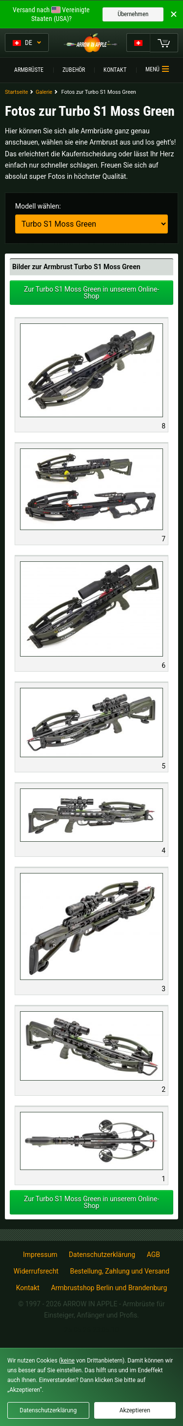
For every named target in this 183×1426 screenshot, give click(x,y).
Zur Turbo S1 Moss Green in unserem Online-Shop (91, 292)
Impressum (40, 1254)
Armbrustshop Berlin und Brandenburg (109, 1288)
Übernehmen (133, 14)
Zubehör (73, 69)
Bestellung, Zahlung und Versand (119, 1271)
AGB (153, 1254)
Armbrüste (28, 69)
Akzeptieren (135, 1410)
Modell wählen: (38, 206)
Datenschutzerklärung (102, 1254)
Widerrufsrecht (36, 1271)
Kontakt (114, 69)
